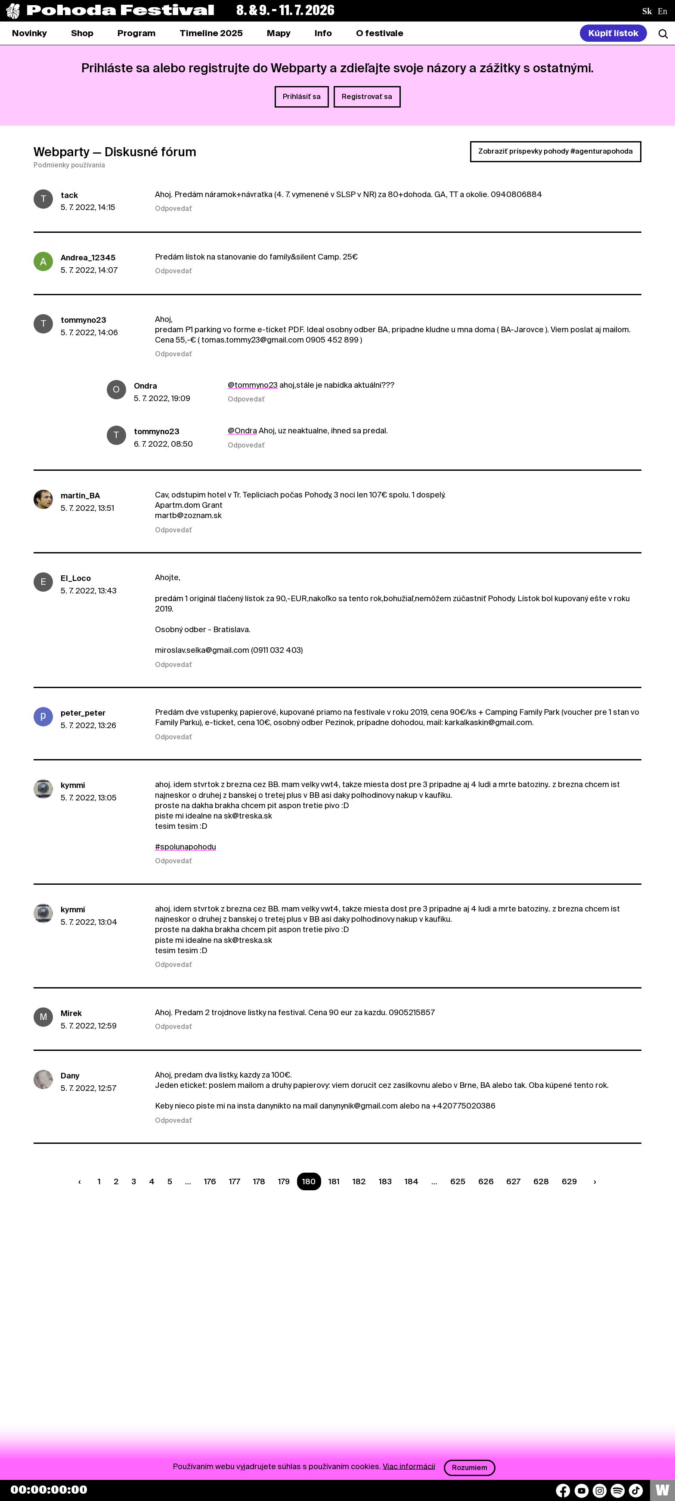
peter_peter (83, 712)
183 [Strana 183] (385, 1181)
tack (69, 195)
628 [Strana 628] (541, 1181)
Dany (70, 1075)
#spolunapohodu (185, 846)
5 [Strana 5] (169, 1181)
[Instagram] (599, 1490)
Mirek (71, 1013)
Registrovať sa (367, 97)
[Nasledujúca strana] (593, 1181)
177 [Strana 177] (234, 1181)
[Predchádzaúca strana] (81, 1181)
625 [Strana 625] (457, 1181)
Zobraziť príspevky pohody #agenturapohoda (555, 151)
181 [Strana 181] (334, 1181)
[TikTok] (636, 1490)
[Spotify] (617, 1490)
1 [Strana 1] (99, 1181)
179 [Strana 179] (284, 1181)
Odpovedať (173, 209)
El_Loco (76, 578)
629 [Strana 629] (569, 1181)
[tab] (82, 33)
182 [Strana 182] (359, 1181)
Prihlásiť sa (302, 97)
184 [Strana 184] (411, 1181)
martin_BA (80, 495)
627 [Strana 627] (513, 1181)
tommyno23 (83, 319)
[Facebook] (563, 1490)
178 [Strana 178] (259, 1181)
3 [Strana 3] (133, 1181)
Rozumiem (469, 1468)
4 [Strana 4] (152, 1181)
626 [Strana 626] (486, 1181)
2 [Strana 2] (116, 1181)
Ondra (145, 385)
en (662, 11)
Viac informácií (409, 1465)
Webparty (62, 152)
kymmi (73, 785)
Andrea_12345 (88, 257)
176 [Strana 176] (210, 1181)
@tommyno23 (253, 384)
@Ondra (242, 430)
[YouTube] (581, 1490)
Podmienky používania (69, 165)
